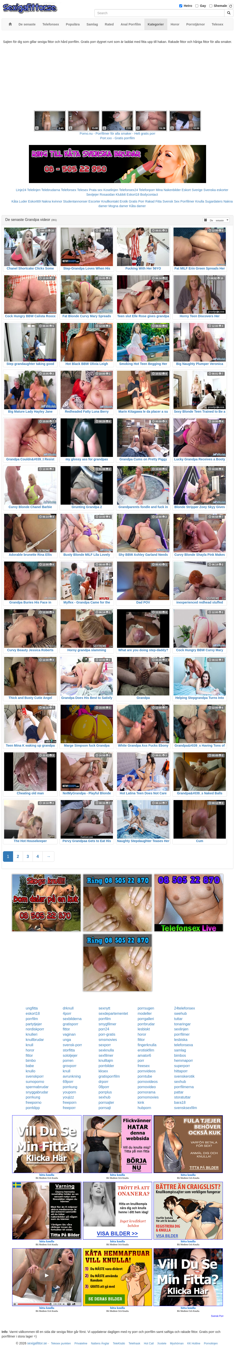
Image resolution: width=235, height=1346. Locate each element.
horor (142, 1034)
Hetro (188, 6)
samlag (180, 1050)
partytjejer (34, 1024)
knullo (30, 1071)
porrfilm (32, 1019)
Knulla (199, 201)
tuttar (178, 1019)
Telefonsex (68, 190)
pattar (179, 1092)
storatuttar (182, 1097)
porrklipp (33, 1108)
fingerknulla (147, 1045)
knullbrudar (35, 1040)
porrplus (105, 1092)
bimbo (31, 1060)
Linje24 (21, 190)
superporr (182, 1066)
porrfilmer (182, 1034)
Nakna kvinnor (52, 201)
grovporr (69, 1066)
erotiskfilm (146, 1050)
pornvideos (147, 1071)
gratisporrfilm (109, 1076)
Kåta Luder (19, 201)
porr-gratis (107, 1034)
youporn (69, 1092)
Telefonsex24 (128, 190)
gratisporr (70, 1024)
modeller (145, 1013)
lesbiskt (144, 1029)
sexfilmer (106, 1055)
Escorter (94, 201)
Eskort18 (133, 194)
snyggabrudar (37, 1092)
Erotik (124, 201)
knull (29, 1045)
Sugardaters (213, 201)
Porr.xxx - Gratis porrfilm (117, 138)
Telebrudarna (50, 190)
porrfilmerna (184, 1087)
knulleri (31, 1034)
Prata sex (95, 190)
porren (68, 1060)
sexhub (180, 1082)
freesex (144, 1066)
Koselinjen (110, 190)
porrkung (70, 1087)
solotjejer (70, 1055)
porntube (145, 1076)
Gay (203, 6)
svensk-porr (72, 1045)
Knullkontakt (110, 201)
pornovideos (148, 1082)
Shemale (220, 6)
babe (30, 1066)
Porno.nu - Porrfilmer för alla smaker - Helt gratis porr (117, 133)
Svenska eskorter (216, 190)
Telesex (82, 190)
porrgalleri (146, 1019)
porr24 (104, 1029)
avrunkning (72, 1076)
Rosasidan (107, 194)
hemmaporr (183, 1060)
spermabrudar (37, 1087)
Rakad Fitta (153, 201)
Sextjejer (92, 194)
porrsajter (106, 1102)
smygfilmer (107, 1024)
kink (141, 1102)
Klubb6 (121, 194)
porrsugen (146, 1008)
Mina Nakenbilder (168, 190)
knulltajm (106, 1060)
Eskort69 (34, 201)
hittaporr (181, 1071)
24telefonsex (184, 1008)
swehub (180, 1013)
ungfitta (32, 1008)
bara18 (180, 1102)
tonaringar (182, 1024)
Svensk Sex (170, 201)
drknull (68, 1008)
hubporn (144, 1108)
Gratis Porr (136, 201)
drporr (104, 1082)
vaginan (69, 1034)
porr (141, 1060)
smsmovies (108, 1040)
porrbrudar (146, 1024)
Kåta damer (137, 206)
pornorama (146, 1092)
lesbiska (180, 1040)
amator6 (144, 1055)
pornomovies (148, 1097)
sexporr (105, 1045)
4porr (67, 1013)
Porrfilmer (187, 201)
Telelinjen (33, 190)
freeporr (69, 1108)
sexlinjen (181, 1029)
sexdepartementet (113, 1013)
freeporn (69, 1102)
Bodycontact (149, 194)
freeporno (34, 1102)
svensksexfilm (185, 1108)
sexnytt (104, 1008)
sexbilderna (72, 1019)
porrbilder (106, 1066)
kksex (103, 1071)
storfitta (69, 1050)
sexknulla (106, 1050)
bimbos (180, 1055)
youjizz (68, 1097)
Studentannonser (75, 201)
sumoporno (35, 1082)
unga (67, 1040)
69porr (68, 1082)
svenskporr (35, 1076)
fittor (66, 1029)
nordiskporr (35, 1029)
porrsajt (105, 1108)
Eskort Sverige (192, 190)
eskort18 (33, 1013)
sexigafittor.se (37, 1343)
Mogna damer (118, 206)
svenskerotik (184, 1076)
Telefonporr (147, 190)
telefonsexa (183, 1045)
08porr (104, 1087)
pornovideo (147, 1087)
